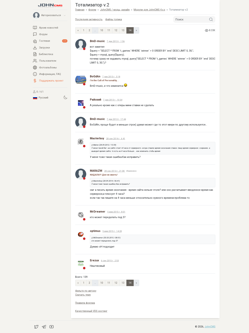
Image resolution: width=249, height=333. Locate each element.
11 (108, 30)
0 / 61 (38, 91)
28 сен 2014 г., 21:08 (114, 171)
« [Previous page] (78, 30)
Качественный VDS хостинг (91, 311)
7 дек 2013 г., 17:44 (116, 119)
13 (123, 30)
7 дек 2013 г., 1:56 (116, 41)
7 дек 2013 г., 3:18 (111, 76)
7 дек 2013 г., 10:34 (112, 100)
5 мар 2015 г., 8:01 (116, 212)
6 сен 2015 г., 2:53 (110, 260)
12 (115, 30)
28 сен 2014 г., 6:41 (115, 138)
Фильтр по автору (85, 290)
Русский (40, 97)
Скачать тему (83, 294)
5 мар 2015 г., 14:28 (112, 231)
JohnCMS (210, 326)
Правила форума (85, 303)
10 (101, 30)
